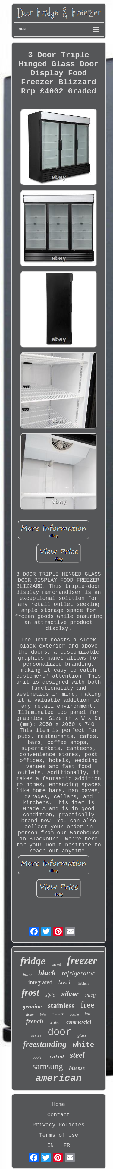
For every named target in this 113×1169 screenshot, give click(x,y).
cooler (38, 1057)
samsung (48, 1066)
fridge (32, 960)
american (59, 1078)
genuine (32, 1006)
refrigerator (78, 973)
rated (56, 1057)
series (36, 1035)
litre (88, 1013)
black (47, 972)
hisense (77, 1068)
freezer (82, 960)
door (59, 1032)
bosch (65, 982)
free (87, 1005)
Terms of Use (58, 1135)
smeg (90, 995)
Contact (58, 1115)
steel (77, 1055)
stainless (61, 1005)
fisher (30, 1014)
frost (30, 992)
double (74, 1014)
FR (67, 1145)
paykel (56, 964)
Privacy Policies (59, 1125)
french (34, 1021)
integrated (40, 982)
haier (27, 974)
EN (50, 1145)
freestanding (45, 1044)
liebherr (83, 983)
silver (70, 994)
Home (58, 1104)
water (54, 1022)
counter (58, 1013)
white (83, 1045)
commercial (78, 1022)
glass (81, 1035)
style (50, 995)
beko (43, 1014)
